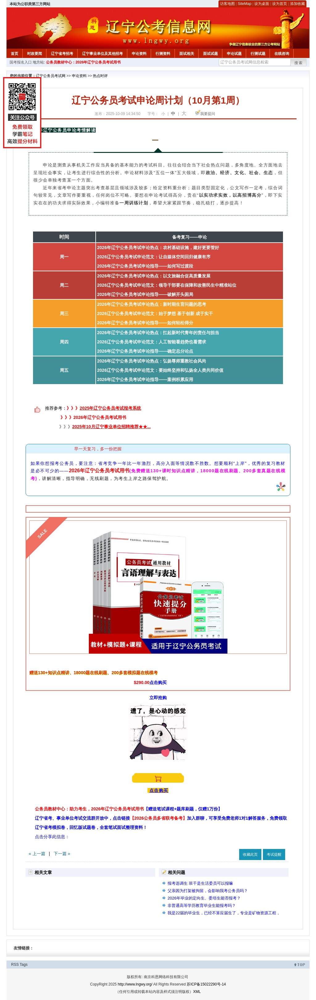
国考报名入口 (21, 62)
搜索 (298, 63)
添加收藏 (297, 4)
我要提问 (207, 114)
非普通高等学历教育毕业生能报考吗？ (202, 905)
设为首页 (279, 4)
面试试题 (210, 53)
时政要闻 (34, 53)
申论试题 (234, 53)
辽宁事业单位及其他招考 (102, 53)
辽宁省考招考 (62, 53)
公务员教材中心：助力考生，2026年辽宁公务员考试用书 (128, 808)
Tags (23, 964)
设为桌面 (261, 4)
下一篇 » (62, 853)
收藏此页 (250, 854)
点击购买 (158, 682)
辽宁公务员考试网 (50, 76)
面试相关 (186, 53)
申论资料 (139, 53)
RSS (15, 964)
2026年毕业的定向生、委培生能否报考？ (204, 898)
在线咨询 (281, 53)
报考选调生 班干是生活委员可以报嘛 (200, 883)
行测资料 (163, 53)
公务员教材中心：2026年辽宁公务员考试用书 (83, 62)
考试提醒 (274, 854)
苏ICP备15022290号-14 (206, 984)
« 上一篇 (37, 853)
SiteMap (245, 4)
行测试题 (258, 53)
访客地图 (227, 4)
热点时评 (100, 76)
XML (197, 992)
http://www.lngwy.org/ (135, 984)
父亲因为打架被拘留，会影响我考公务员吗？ (208, 890)
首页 (14, 53)
